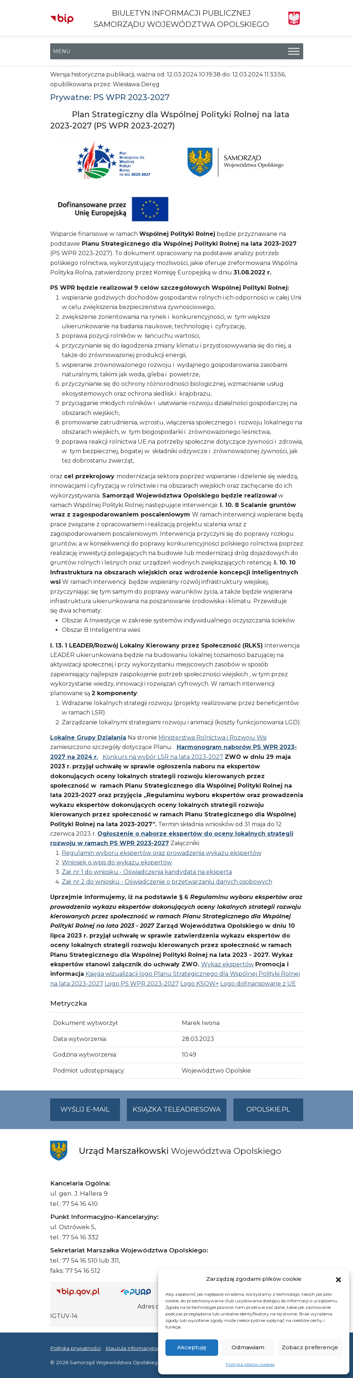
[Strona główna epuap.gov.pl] (140, 1292)
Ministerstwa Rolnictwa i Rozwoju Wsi (212, 737)
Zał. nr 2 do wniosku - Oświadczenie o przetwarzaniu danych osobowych (167, 881)
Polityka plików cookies (250, 1364)
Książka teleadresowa (177, 1109)
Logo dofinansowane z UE (258, 983)
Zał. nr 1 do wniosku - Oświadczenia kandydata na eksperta (147, 871)
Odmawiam (248, 1347)
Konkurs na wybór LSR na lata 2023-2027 (163, 756)
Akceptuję (191, 1347)
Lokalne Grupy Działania (88, 737)
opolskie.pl (268, 1109)
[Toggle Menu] (294, 51)
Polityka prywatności (75, 1348)
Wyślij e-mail (90, 1112)
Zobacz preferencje (310, 1347)
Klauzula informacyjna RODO (141, 1348)
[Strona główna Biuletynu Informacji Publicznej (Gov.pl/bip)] (82, 1292)
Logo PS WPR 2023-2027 (142, 983)
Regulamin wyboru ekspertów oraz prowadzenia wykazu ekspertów (161, 853)
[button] (338, 1279)
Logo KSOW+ (199, 983)
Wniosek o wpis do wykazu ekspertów (117, 862)
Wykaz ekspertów (227, 964)
